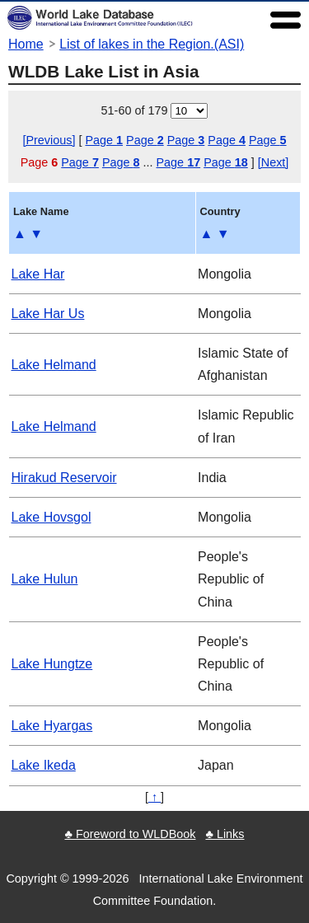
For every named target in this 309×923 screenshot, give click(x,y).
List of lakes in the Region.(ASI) (151, 44)
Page (104, 140)
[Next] (273, 162)
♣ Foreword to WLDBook (129, 834)
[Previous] (48, 140)
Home (26, 44)
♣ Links (224, 834)
